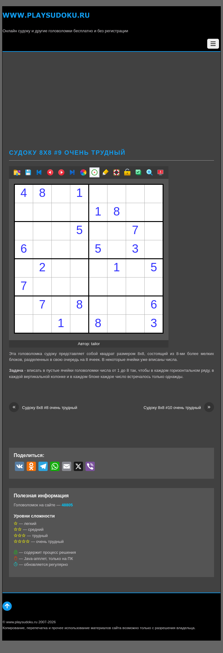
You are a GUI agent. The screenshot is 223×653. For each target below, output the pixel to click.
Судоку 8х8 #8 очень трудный (43, 408)
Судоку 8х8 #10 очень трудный (179, 408)
